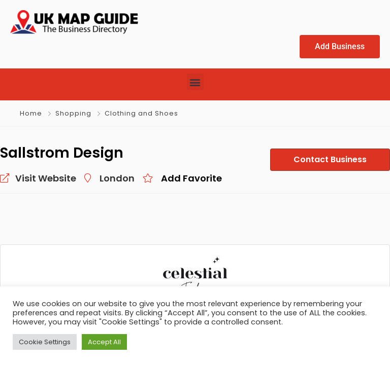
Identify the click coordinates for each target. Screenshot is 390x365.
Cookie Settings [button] (45, 342)
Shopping (73, 113)
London (117, 178)
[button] (195, 82)
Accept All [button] (104, 342)
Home (31, 113)
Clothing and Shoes (141, 113)
